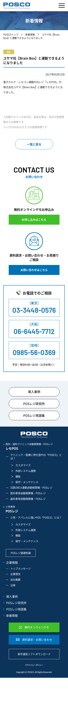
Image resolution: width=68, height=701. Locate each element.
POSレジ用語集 (34, 415)
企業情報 (12, 562)
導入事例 (34, 391)
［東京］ (34, 308)
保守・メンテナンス (26, 482)
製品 (9, 51)
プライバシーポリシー (34, 665)
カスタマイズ (23, 465)
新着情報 (30, 34)
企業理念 (15, 574)
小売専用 (35, 509)
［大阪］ (34, 329)
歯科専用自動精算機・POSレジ (28, 499)
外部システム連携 (25, 471)
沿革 (12, 585)
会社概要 (15, 579)
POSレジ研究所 (34, 403)
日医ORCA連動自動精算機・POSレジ (31, 487)
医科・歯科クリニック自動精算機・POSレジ (35, 446)
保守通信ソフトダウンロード (34, 654)
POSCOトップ (10, 34)
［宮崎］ (34, 350)
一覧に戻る (34, 144)
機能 (17, 476)
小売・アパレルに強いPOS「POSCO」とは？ (36, 517)
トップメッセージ (20, 568)
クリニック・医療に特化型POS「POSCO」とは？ (36, 456)
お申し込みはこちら (34, 220)
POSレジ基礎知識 (21, 553)
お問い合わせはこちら (34, 270)
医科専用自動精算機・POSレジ (28, 493)
